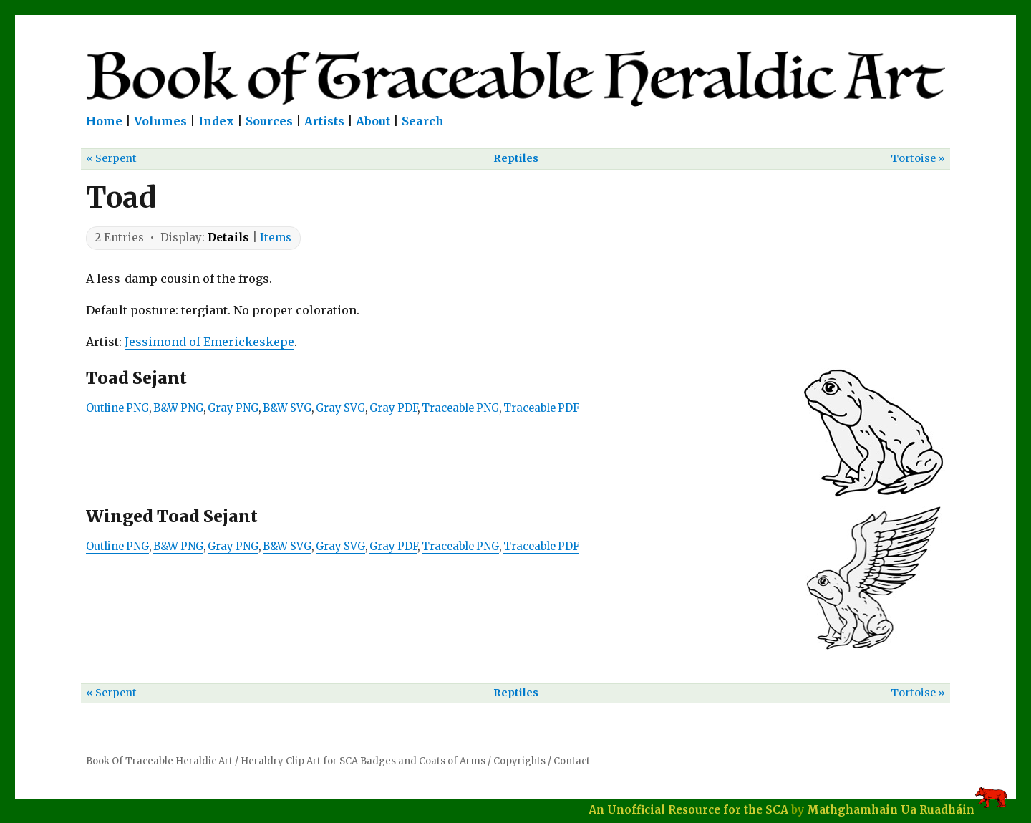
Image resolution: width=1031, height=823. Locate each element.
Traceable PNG (460, 408)
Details (228, 237)
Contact (571, 761)
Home (104, 121)
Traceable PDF (541, 408)
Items (275, 237)
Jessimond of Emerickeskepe (209, 342)
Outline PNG (117, 408)
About (373, 121)
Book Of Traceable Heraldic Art (159, 761)
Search (423, 121)
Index (216, 121)
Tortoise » (918, 158)
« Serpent (111, 158)
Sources (269, 121)
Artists (324, 121)
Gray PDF (393, 408)
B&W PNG (178, 408)
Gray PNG (233, 408)
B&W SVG (287, 408)
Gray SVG (340, 408)
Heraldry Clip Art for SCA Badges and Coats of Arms (363, 761)
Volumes (160, 121)
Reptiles (515, 158)
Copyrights (519, 761)
